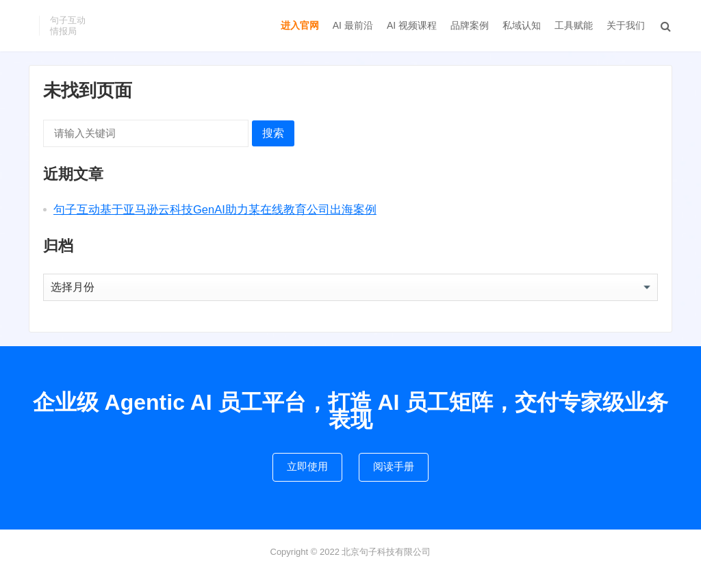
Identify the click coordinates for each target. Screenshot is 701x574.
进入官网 (300, 25)
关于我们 (626, 25)
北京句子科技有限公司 (386, 552)
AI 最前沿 (353, 25)
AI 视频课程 (412, 25)
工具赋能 (574, 25)
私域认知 (521, 25)
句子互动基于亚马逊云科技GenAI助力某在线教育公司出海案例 (215, 209)
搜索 (273, 133)
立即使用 (307, 466)
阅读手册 (393, 466)
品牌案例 (469, 25)
